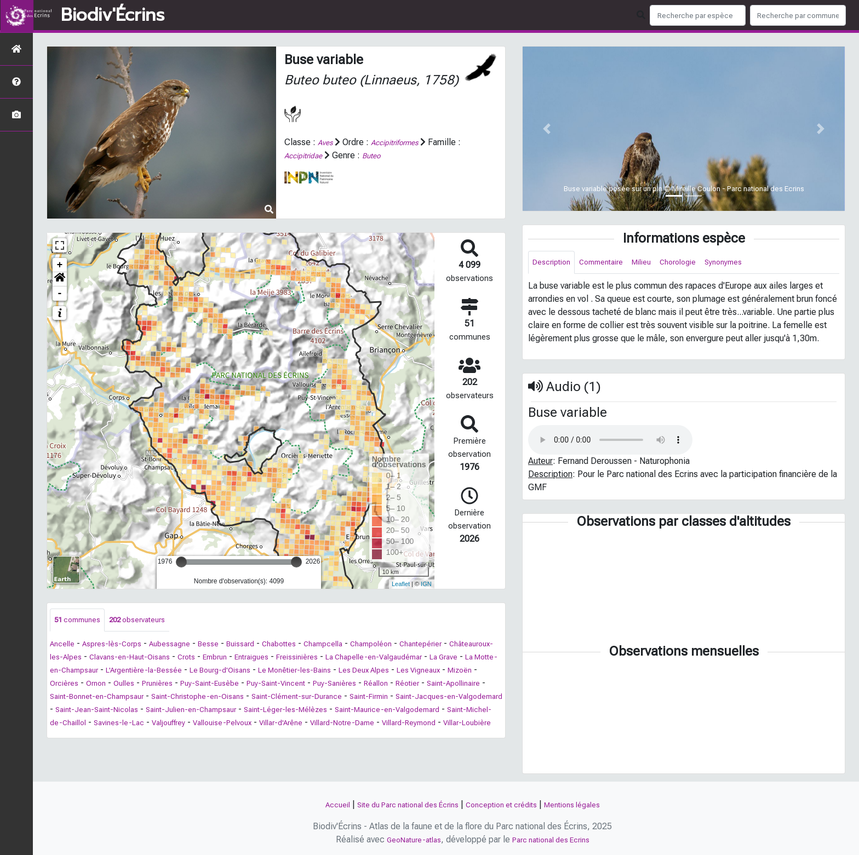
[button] (60, 279)
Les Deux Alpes (108, 685)
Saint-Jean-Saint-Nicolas (440, 711)
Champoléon (414, 645)
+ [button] (60, 265)
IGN (426, 584)
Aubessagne (185, 645)
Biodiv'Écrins (112, 15)
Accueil (316, 804)
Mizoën (219, 685)
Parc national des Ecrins (555, 839)
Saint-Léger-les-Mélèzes (210, 724)
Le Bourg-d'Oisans (380, 672)
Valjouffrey (136, 737)
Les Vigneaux (172, 685)
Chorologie (699, 263)
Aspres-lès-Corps (120, 645)
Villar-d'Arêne (265, 737)
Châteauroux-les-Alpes (94, 658)
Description (554, 263)
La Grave (124, 672)
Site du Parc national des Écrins (399, 804)
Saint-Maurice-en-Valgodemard (326, 724)
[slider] (181, 561)
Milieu (657, 263)
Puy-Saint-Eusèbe (422, 685)
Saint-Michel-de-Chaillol (442, 724)
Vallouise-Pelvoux (198, 737)
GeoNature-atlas (406, 839)
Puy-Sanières (134, 698)
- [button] (60, 293)
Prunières (363, 685)
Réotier (217, 698)
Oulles (325, 685)
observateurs (150, 621)
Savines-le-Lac (79, 737)
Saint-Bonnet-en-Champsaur (363, 698)
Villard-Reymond (413, 737)
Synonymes (750, 263)
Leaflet (401, 584)
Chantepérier (470, 645)
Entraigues (330, 658)
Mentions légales (589, 804)
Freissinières (381, 658)
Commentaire (611, 263)
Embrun (287, 658)
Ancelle (64, 645)
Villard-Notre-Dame (336, 737)
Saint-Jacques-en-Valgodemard (323, 711)
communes (81, 621)
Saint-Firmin (231, 711)
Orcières (258, 685)
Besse (229, 645)
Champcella (359, 645)
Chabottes (309, 645)
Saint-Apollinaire (270, 698)
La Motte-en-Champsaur (195, 672)
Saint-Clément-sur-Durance (148, 711)
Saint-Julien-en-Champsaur (102, 724)
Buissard (265, 645)
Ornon (294, 685)
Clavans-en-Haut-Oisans (191, 658)
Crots (255, 658)
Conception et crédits (507, 804)
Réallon (181, 698)
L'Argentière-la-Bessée (293, 672)
